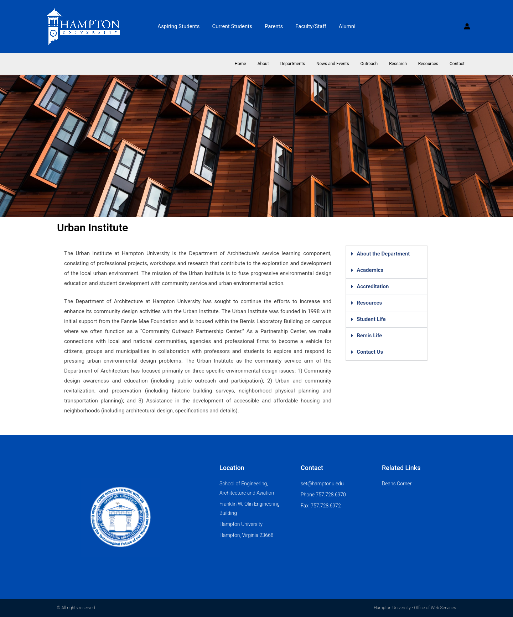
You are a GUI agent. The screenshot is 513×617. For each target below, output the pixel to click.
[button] (386, 254)
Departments (308, 63)
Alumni (343, 26)
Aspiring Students (182, 26)
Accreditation (373, 286)
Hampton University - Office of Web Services (415, 607)
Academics (370, 270)
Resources (432, 63)
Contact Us (370, 352)
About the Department (383, 254)
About (281, 63)
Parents (274, 26)
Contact (458, 63)
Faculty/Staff (309, 26)
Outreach (379, 63)
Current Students (234, 26)
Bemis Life (369, 335)
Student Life (371, 319)
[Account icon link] (467, 26)
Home (261, 63)
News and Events (345, 63)
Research (405, 63)
